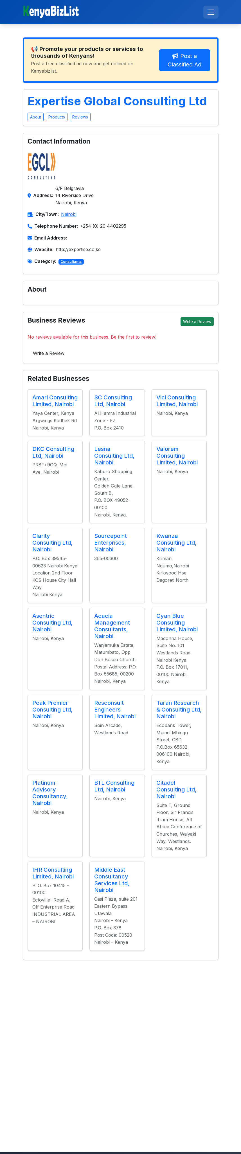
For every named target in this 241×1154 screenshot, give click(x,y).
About (35, 117)
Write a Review (197, 321)
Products (56, 117)
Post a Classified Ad (184, 60)
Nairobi (68, 214)
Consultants (71, 262)
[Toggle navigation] (211, 12)
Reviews (80, 117)
